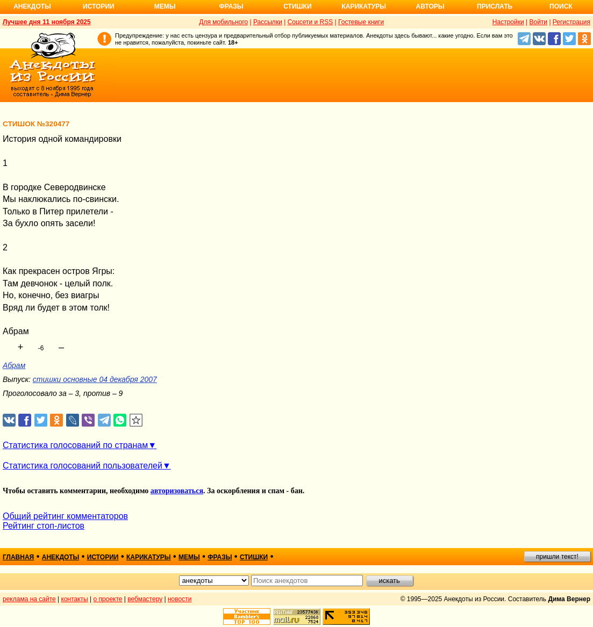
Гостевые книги (361, 22)
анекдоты (61, 557)
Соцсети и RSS (310, 22)
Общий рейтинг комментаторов (65, 516)
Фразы (231, 6)
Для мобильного (223, 22)
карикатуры (148, 557)
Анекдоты (32, 6)
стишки (254, 557)
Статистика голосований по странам (75, 445)
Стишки (297, 6)
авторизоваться (177, 491)
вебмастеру (144, 599)
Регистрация (571, 22)
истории (103, 557)
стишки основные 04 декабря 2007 (95, 379)
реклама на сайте (29, 599)
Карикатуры (363, 6)
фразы (220, 557)
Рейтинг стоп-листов (43, 525)
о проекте (108, 599)
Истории (99, 6)
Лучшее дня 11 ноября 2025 (47, 22)
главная (18, 557)
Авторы (430, 6)
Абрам (14, 365)
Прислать (494, 6)
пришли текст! (557, 556)
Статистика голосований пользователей (82, 465)
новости (179, 599)
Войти (538, 22)
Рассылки (267, 22)
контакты (74, 599)
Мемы (165, 6)
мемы (189, 557)
